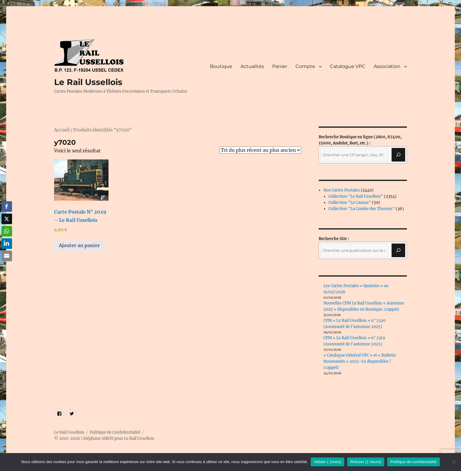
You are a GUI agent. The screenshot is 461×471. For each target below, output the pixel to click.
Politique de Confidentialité (115, 432)
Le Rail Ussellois (88, 82)
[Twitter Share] (6, 219)
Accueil (62, 130)
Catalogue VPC (347, 66)
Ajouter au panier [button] (79, 245)
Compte (305, 66)
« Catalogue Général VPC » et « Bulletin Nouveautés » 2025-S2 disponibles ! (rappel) (359, 361)
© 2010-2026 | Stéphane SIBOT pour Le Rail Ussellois (104, 438)
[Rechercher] (398, 250)
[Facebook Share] (6, 206)
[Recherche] (398, 155)
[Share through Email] (6, 256)
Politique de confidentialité (413, 462)
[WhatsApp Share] (6, 231)
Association (387, 66)
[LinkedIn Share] (6, 243)
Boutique (221, 66)
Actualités (252, 66)
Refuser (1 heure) (365, 462)
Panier (279, 66)
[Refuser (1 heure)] (454, 462)
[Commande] (260, 150)
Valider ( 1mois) (327, 462)
